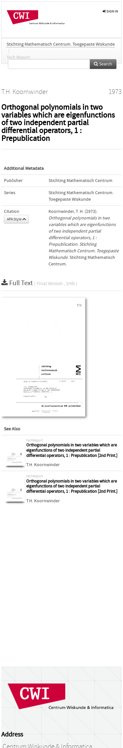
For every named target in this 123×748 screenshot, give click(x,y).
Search (103, 64)
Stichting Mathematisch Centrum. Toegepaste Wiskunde (61, 44)
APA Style (16, 219)
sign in (110, 11)
